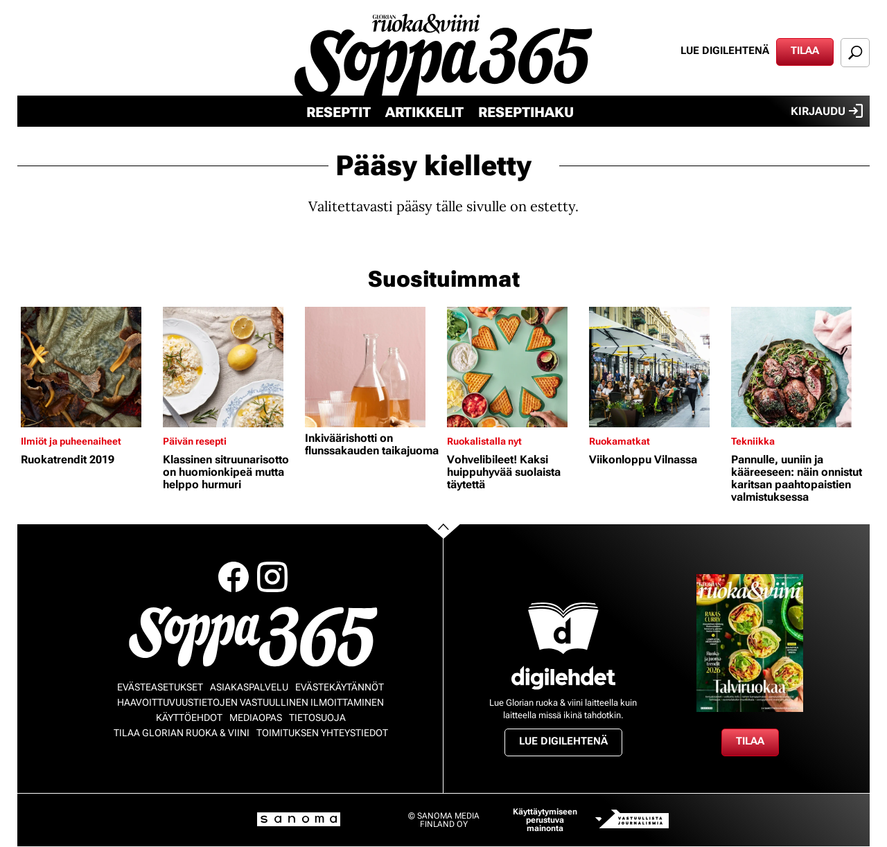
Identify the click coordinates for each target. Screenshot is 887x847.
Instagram (272, 577)
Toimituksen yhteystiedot (322, 732)
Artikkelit (424, 112)
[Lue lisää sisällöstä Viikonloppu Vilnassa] (656, 367)
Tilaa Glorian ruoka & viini (181, 732)
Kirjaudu (827, 111)
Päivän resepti (195, 441)
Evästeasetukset (160, 687)
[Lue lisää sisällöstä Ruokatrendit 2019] (88, 367)
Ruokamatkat (619, 441)
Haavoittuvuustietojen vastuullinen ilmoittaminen (250, 702)
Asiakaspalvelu (249, 687)
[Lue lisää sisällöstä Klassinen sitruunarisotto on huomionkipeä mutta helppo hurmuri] (230, 367)
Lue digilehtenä (724, 50)
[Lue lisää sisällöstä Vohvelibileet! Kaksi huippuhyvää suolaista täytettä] (514, 367)
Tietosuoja (317, 717)
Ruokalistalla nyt (484, 441)
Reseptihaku (526, 112)
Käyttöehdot (189, 717)
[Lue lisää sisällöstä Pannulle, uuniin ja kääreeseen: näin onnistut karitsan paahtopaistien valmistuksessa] (798, 367)
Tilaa (805, 50)
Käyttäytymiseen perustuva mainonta (545, 820)
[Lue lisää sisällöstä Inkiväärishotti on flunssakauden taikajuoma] (372, 367)
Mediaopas (255, 717)
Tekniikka (753, 441)
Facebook (233, 577)
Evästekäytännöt (339, 687)
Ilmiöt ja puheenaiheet (71, 441)
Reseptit (338, 112)
